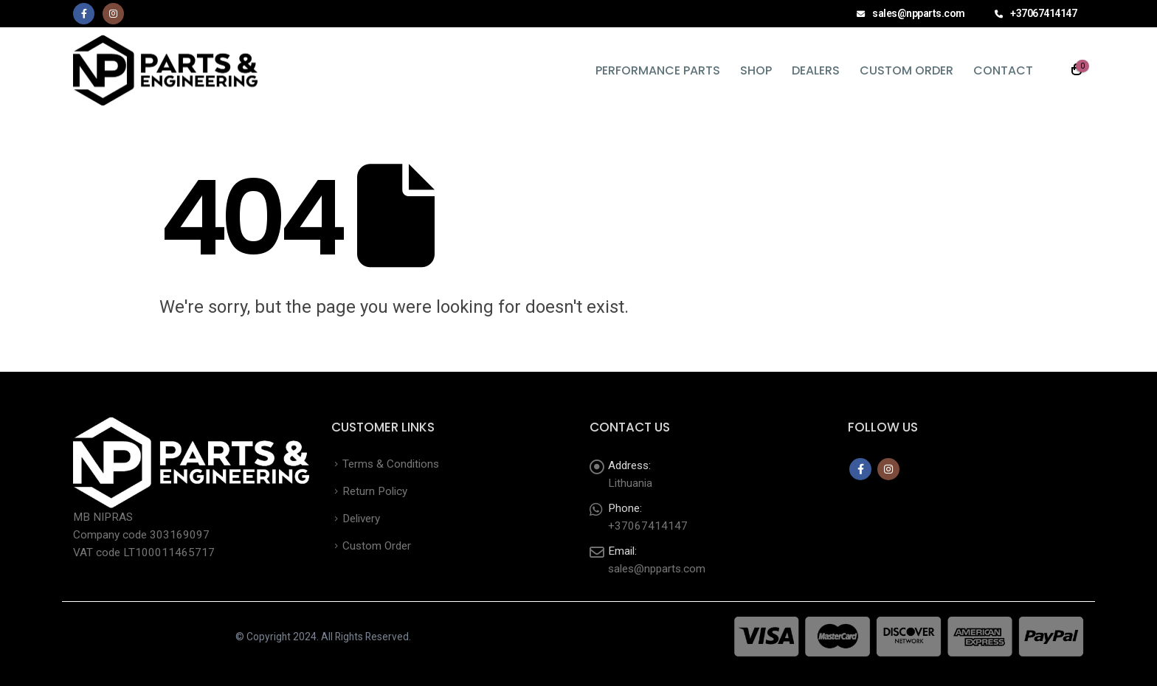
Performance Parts (657, 70)
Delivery (361, 518)
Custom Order (906, 70)
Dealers (816, 70)
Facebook (860, 469)
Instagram (888, 469)
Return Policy (374, 491)
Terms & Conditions (390, 464)
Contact (1003, 70)
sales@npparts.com (656, 568)
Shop (756, 70)
